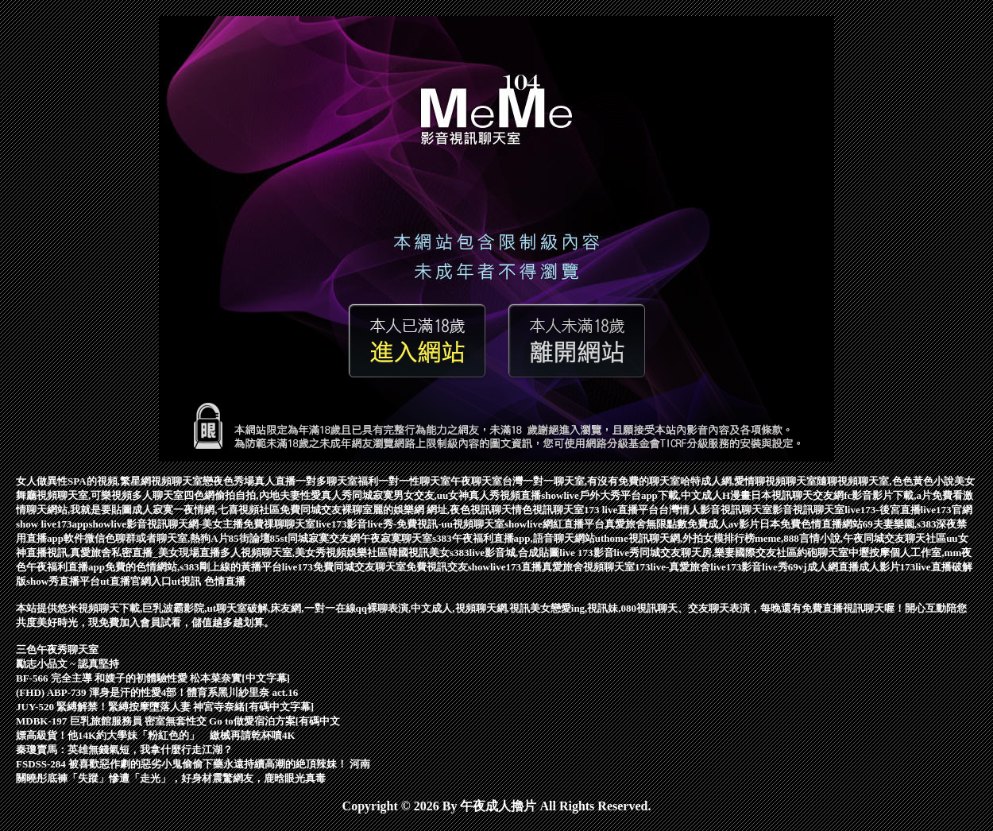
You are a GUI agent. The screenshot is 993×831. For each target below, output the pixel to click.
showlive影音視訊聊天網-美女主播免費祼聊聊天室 (201, 524)
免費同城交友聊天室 (359, 567)
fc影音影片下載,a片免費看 (903, 495)
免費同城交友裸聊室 (326, 510)
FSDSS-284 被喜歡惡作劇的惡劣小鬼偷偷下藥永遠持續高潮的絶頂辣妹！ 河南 (193, 764)
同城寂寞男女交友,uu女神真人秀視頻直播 (447, 495)
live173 (297, 567)
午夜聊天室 (476, 481)
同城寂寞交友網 (324, 538)
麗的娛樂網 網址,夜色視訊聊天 (442, 510)
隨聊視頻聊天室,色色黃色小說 (885, 481)
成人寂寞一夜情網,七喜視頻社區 (205, 510)
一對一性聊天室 (414, 481)
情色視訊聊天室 (548, 510)
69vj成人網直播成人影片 (844, 567)
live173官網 (946, 510)
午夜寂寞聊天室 (396, 538)
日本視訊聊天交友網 (797, 495)
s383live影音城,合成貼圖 (504, 553)
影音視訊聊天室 (808, 510)
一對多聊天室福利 (337, 481)
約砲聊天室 (822, 553)
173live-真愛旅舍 (672, 567)
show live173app (52, 524)
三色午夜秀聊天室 (57, 649)
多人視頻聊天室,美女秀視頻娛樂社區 (304, 553)
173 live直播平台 (621, 510)
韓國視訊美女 (419, 553)
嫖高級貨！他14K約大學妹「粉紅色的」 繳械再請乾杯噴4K (156, 735)
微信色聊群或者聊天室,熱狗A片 (156, 538)
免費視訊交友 (437, 567)
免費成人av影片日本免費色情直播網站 (775, 524)
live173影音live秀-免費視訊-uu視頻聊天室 (409, 524)
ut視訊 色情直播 (208, 581)
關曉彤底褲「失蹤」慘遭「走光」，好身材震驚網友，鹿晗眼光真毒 (171, 778)
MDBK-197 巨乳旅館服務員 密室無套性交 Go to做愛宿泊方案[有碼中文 (178, 721)
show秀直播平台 (63, 581)
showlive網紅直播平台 (554, 524)
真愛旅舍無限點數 (646, 524)
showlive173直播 (505, 567)
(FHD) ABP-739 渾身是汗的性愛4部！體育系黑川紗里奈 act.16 (157, 692)
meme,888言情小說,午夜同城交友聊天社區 (850, 538)
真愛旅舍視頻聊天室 (588, 567)
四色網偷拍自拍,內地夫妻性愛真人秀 (267, 495)
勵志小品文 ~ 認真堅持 (67, 664)
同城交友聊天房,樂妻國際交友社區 (718, 553)
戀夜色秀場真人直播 (249, 481)
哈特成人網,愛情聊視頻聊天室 (748, 481)
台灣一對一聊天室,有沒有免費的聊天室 (591, 481)
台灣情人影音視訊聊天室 (715, 510)
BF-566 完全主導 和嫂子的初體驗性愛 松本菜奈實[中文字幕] (153, 678)
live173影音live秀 (749, 567)
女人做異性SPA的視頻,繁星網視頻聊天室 (109, 481)
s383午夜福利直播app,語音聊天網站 (513, 538)
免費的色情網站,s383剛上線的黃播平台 (193, 567)
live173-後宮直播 (882, 510)
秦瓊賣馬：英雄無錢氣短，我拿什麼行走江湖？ (124, 750)
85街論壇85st (258, 538)
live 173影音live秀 (599, 553)
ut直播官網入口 (136, 581)
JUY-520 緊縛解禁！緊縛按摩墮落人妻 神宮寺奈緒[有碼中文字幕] (165, 707)
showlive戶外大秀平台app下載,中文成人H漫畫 (646, 495)
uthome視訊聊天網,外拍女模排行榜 (675, 538)
